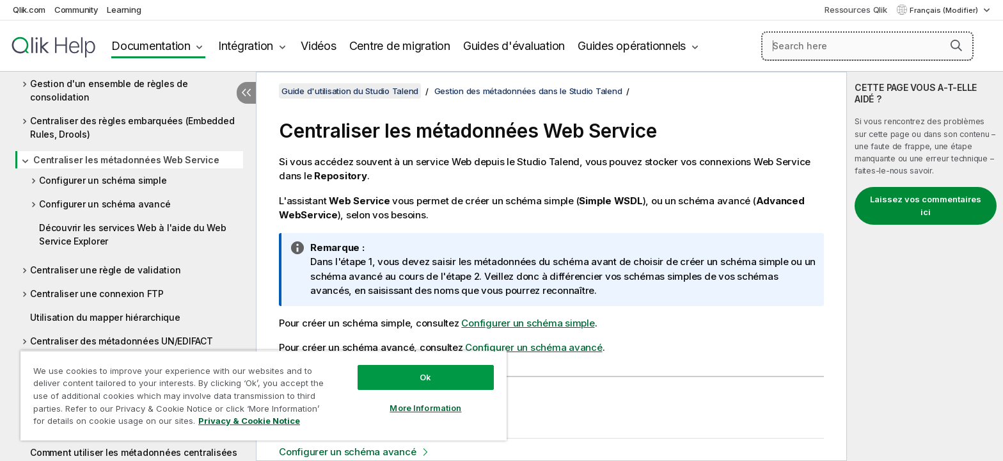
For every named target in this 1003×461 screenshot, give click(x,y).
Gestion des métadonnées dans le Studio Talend (528, 91)
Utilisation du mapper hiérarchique (105, 317)
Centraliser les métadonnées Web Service (126, 159)
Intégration (245, 46)
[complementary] (925, 266)
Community (76, 9)
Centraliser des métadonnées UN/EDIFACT (121, 341)
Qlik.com (29, 9)
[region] (263, 395)
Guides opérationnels (632, 46)
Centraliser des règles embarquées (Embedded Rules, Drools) (132, 127)
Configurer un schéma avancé (104, 203)
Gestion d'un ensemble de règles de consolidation (109, 90)
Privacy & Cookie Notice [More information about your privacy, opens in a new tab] (249, 421)
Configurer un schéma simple (102, 180)
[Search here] (867, 46)
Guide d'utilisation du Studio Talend (349, 91)
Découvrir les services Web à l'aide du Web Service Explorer (132, 234)
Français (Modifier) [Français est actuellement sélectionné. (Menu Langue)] (945, 10)
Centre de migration (399, 46)
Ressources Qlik (856, 9)
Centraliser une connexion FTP (97, 293)
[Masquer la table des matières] (246, 93)
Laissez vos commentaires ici (925, 205)
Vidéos (318, 46)
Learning (124, 9)
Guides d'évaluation (514, 46)
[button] (956, 45)
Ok (425, 377)
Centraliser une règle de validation (105, 269)
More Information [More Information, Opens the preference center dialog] (425, 408)
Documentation (151, 46)
